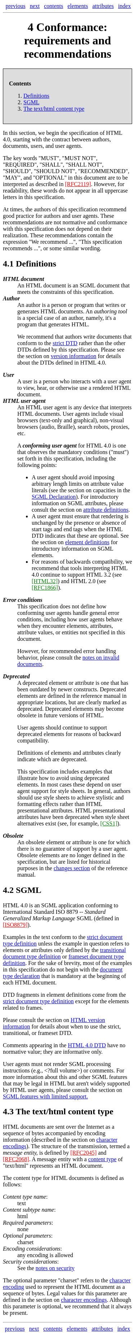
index (124, 6)
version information (73, 356)
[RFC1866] (45, 588)
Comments (15, 1045)
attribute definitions (106, 510)
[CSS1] (108, 823)
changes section (72, 868)
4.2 (8, 890)
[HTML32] (45, 581)
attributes (103, 6)
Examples (14, 937)
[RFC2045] (84, 1153)
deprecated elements (40, 734)
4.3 (8, 1111)
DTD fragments (21, 995)
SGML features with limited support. (45, 1096)
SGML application (62, 905)
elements (78, 6)
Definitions (36, 96)
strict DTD (65, 343)
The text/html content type (64, 1111)
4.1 (8, 263)
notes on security (55, 1268)
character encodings (84, 1300)
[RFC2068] (16, 1159)
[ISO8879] (15, 925)
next (35, 6)
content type (102, 1159)
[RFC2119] (78, 184)
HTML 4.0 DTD (87, 1045)
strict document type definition (38, 1001)
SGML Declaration (54, 497)
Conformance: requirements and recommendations (67, 40)
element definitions (87, 542)
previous (16, 6)
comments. (102, 1070)
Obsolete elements (38, 855)
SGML (31, 102)
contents (53, 6)
